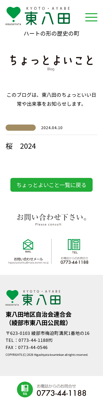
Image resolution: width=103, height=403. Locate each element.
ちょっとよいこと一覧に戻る (51, 185)
